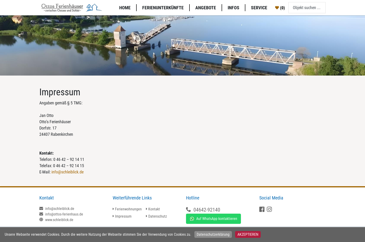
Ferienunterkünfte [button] (163, 7)
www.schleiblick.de (56, 220)
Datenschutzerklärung (213, 234)
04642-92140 (206, 210)
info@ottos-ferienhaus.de (61, 214)
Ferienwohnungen (128, 209)
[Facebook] (262, 210)
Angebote (205, 7)
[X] (270, 210)
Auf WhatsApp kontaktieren (213, 218)
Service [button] (259, 7)
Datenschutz (157, 216)
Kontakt (154, 209)
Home (125, 7)
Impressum (123, 216)
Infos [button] (233, 7)
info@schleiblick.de (67, 171)
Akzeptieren (247, 234)
